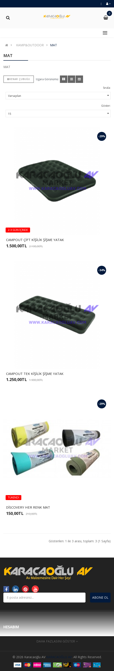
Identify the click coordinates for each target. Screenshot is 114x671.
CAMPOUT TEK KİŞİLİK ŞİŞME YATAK (35, 373)
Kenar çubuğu (18, 79)
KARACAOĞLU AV (59, 657)
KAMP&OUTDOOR (30, 45)
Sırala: (107, 88)
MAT (53, 45)
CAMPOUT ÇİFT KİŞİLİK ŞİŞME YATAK (35, 239)
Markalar (9, 636)
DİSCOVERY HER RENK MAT (28, 507)
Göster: (106, 106)
